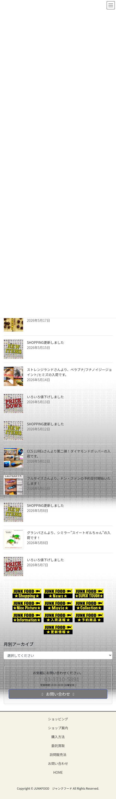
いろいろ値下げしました (45, 396)
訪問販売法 (58, 754)
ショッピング (58, 719)
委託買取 (58, 745)
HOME (58, 772)
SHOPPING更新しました (45, 342)
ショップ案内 (58, 727)
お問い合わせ (58, 763)
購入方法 (58, 736)
